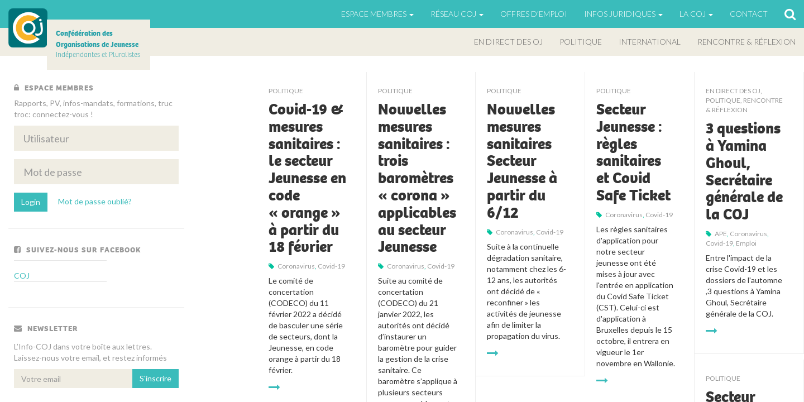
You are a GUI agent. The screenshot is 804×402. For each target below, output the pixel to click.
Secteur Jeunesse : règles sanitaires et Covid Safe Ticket (633, 152)
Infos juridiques (623, 13)
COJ (27, 27)
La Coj (696, 13)
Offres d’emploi (533, 13)
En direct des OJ (508, 41)
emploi (746, 243)
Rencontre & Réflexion (746, 41)
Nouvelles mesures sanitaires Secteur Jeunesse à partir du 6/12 (522, 161)
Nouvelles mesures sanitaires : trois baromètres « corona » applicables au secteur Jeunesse (417, 178)
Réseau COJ (457, 13)
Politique (580, 41)
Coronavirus (296, 266)
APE (721, 233)
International (650, 41)
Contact (749, 13)
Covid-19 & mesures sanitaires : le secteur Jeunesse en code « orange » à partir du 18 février (307, 178)
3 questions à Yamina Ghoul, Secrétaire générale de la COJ (744, 171)
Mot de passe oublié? (95, 201)
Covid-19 (331, 266)
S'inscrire (155, 378)
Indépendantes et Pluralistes (98, 43)
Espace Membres (377, 13)
